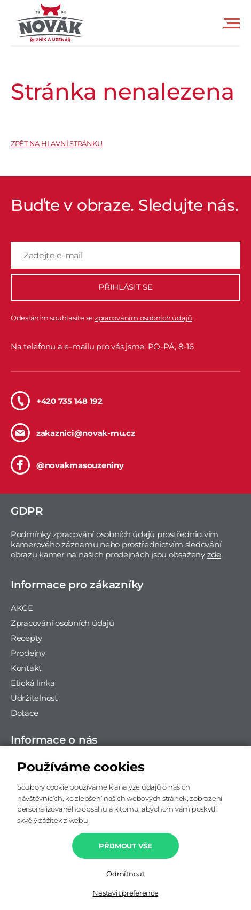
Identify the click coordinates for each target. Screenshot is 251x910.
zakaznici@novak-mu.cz (73, 432)
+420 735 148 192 (57, 400)
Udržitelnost (34, 698)
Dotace (24, 713)
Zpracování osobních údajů (62, 623)
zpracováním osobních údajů (143, 317)
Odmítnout (125, 873)
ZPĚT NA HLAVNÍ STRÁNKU (56, 143)
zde (214, 554)
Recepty (26, 638)
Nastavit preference (125, 893)
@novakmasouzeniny (67, 465)
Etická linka (33, 683)
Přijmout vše (125, 846)
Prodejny (28, 653)
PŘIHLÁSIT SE (125, 287)
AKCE (22, 608)
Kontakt (26, 668)
